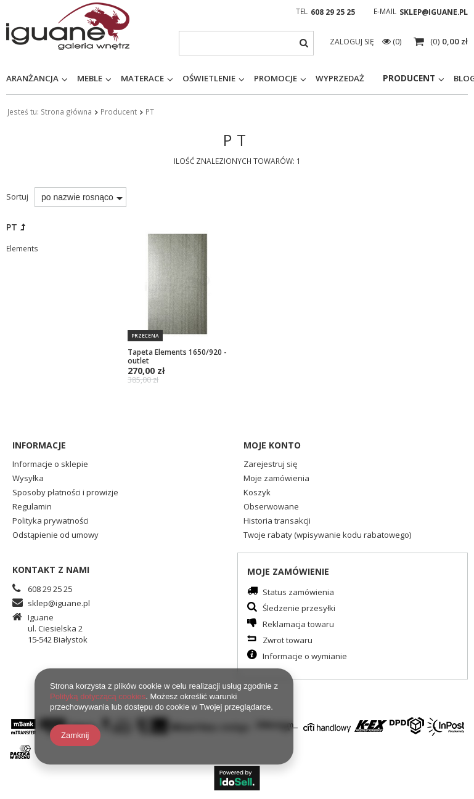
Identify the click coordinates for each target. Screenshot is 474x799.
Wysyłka (28, 479)
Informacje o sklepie (50, 464)
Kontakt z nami (50, 569)
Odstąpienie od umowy (55, 535)
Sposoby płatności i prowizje (65, 493)
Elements (22, 248)
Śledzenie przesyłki (299, 608)
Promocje (275, 78)
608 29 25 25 (333, 12)
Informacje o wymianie (305, 656)
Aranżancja (32, 78)
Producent (409, 78)
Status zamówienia (298, 592)
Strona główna (66, 111)
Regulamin (32, 507)
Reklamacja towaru (298, 624)
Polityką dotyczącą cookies (97, 696)
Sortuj (17, 197)
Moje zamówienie (288, 571)
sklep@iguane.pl (433, 12)
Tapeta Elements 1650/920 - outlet (177, 356)
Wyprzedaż (340, 78)
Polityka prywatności (50, 521)
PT (11, 227)
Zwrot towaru (288, 640)
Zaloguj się (353, 41)
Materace (142, 78)
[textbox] (246, 43)
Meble (89, 78)
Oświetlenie (208, 78)
